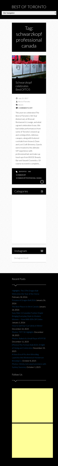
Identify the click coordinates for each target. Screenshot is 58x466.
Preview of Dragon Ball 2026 (24, 300)
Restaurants (24, 215)
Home (19, 198)
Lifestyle (20, 202)
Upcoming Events (24, 231)
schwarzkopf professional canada (28, 178)
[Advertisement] (32, 405)
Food (19, 211)
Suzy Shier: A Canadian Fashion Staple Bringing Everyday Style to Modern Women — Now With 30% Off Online (27, 316)
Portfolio (20, 236)
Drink (21, 219)
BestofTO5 (22, 171)
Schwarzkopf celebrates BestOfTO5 (24, 86)
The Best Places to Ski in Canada (25, 306)
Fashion (20, 223)
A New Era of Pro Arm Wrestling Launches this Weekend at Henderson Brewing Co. (28, 357)
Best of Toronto (29, 6)
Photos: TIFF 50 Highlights (23, 332)
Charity (20, 227)
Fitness (22, 206)
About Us (21, 240)
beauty (20, 105)
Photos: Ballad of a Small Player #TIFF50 (29, 338)
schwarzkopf (21, 175)
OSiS (29, 171)
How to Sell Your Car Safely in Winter (27, 325)
